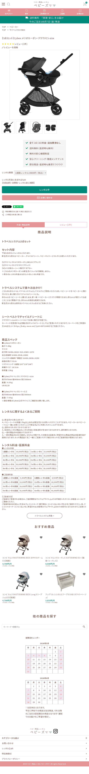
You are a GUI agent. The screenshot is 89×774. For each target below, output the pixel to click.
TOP (4, 30)
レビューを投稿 (11, 47)
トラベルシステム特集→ (44, 515)
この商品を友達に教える (12, 214)
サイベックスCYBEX (17, 30)
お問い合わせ (44, 197)
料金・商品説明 (23, 224)
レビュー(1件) (66, 224)
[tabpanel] (44, 85)
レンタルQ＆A (7, 748)
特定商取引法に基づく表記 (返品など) (17, 211)
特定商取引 (7, 753)
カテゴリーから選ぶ (10, 738)
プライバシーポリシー (11, 758)
